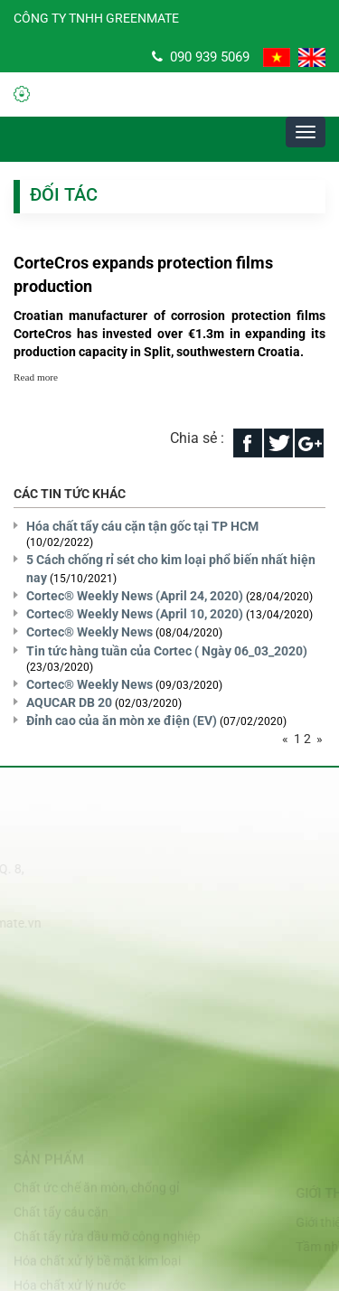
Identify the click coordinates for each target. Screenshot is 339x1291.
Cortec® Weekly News (89, 632)
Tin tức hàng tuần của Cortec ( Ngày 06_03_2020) (166, 651)
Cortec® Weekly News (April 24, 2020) (134, 596)
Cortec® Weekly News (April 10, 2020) (134, 614)
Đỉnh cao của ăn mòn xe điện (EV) (121, 720)
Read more (36, 377)
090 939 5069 (201, 57)
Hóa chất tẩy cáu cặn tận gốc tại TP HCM (142, 526)
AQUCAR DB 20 (69, 702)
